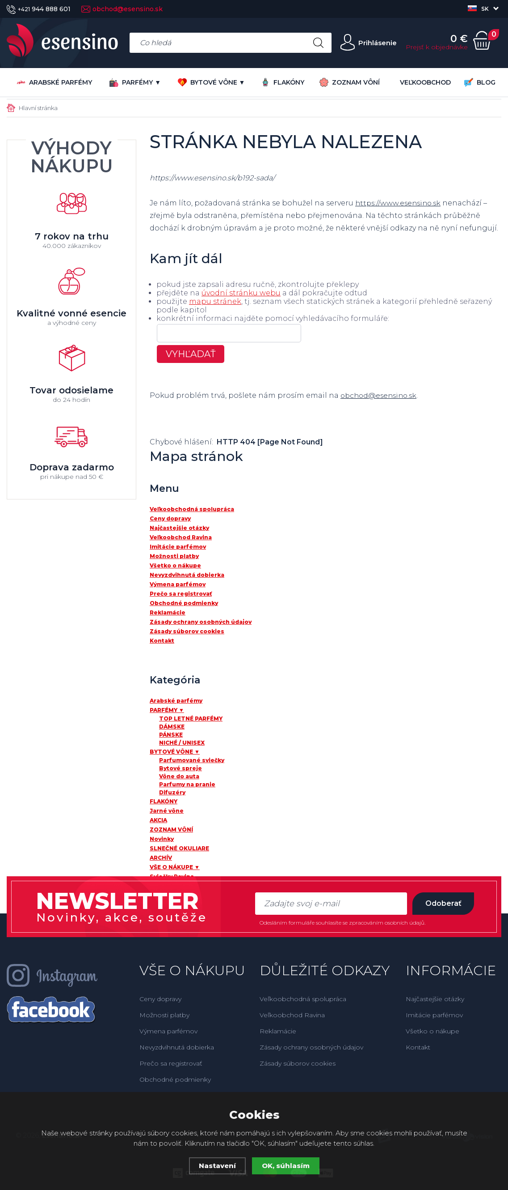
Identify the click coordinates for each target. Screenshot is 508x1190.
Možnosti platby (164, 1015)
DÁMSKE (172, 726)
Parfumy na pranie (187, 784)
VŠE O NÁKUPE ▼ (175, 867)
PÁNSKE (171, 734)
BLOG (479, 82)
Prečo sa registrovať (170, 1063)
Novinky (162, 839)
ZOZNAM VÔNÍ (349, 82)
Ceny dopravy (160, 999)
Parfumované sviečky (191, 760)
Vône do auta (179, 776)
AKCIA (158, 820)
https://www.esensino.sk (400, 203)
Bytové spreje (180, 768)
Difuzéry (172, 792)
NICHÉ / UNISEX (182, 742)
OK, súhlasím (286, 1165)
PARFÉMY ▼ (135, 82)
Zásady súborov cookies (298, 1063)
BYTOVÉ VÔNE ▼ (211, 82)
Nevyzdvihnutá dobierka (176, 1047)
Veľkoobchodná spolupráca (303, 999)
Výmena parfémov (168, 1031)
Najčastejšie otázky (435, 999)
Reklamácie (278, 1031)
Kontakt (418, 1047)
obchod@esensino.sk (122, 9)
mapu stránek (215, 301)
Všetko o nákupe (432, 1031)
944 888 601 (39, 9)
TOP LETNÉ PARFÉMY (191, 718)
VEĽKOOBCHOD (425, 82)
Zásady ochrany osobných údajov (311, 1047)
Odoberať (443, 903)
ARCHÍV (161, 857)
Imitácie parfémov (434, 1015)
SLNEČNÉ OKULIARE (179, 848)
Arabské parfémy (54, 82)
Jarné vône (167, 810)
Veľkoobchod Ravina (292, 1015)
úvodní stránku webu (241, 293)
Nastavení (217, 1165)
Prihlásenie (377, 42)
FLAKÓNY (282, 82)
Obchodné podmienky (175, 1079)
